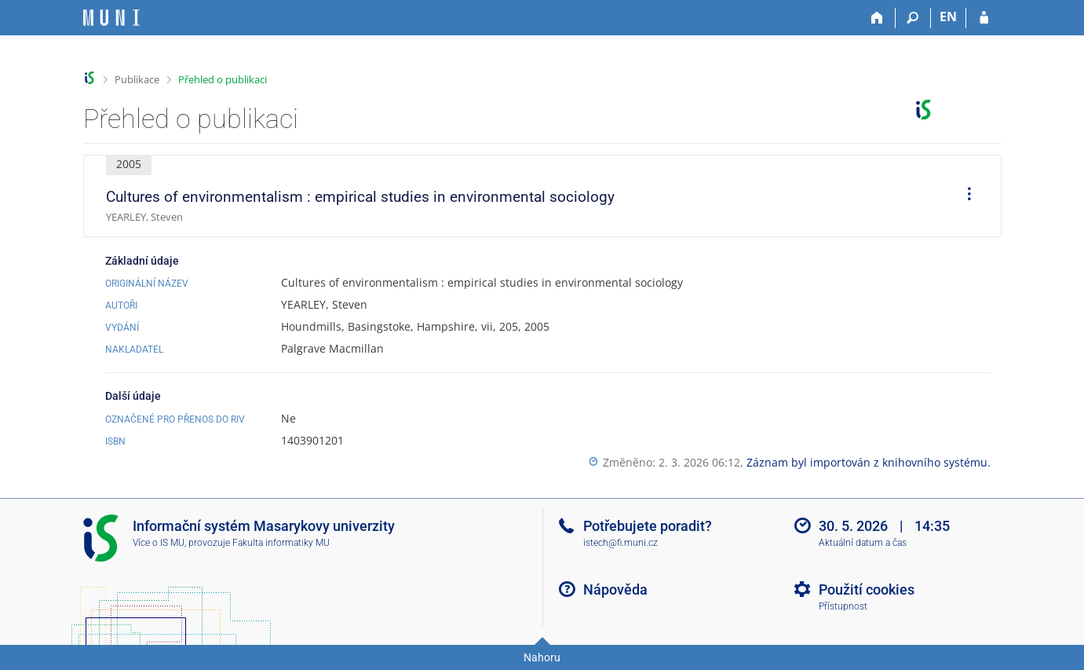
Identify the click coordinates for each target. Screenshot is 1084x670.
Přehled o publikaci (222, 79)
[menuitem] (964, 196)
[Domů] (878, 18)
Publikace (137, 79)
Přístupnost (843, 606)
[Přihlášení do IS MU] (984, 18)
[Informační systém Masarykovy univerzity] (111, 17)
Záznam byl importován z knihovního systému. (868, 462)
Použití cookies (866, 589)
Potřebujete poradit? (647, 526)
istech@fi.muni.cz (620, 542)
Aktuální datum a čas (863, 542)
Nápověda (615, 589)
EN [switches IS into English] (948, 16)
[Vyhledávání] (913, 18)
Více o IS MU (158, 542)
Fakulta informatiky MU (281, 542)
